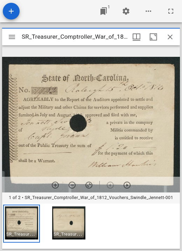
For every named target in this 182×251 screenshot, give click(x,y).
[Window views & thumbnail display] (136, 37)
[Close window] (170, 37)
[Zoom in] (55, 185)
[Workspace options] (148, 11)
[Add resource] (11, 11)
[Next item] (127, 185)
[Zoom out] (72, 185)
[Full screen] (170, 11)
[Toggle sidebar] (12, 37)
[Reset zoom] (88, 185)
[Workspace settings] (126, 11)
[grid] (91, 226)
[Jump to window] (103, 11)
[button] (21, 223)
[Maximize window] (153, 37)
